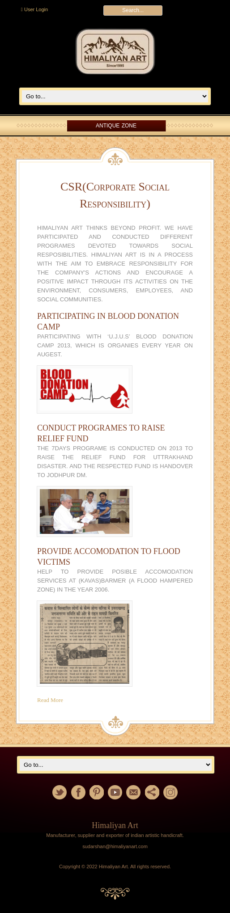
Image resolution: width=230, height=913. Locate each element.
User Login (34, 9)
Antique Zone (116, 126)
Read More (50, 700)
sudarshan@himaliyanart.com (115, 846)
